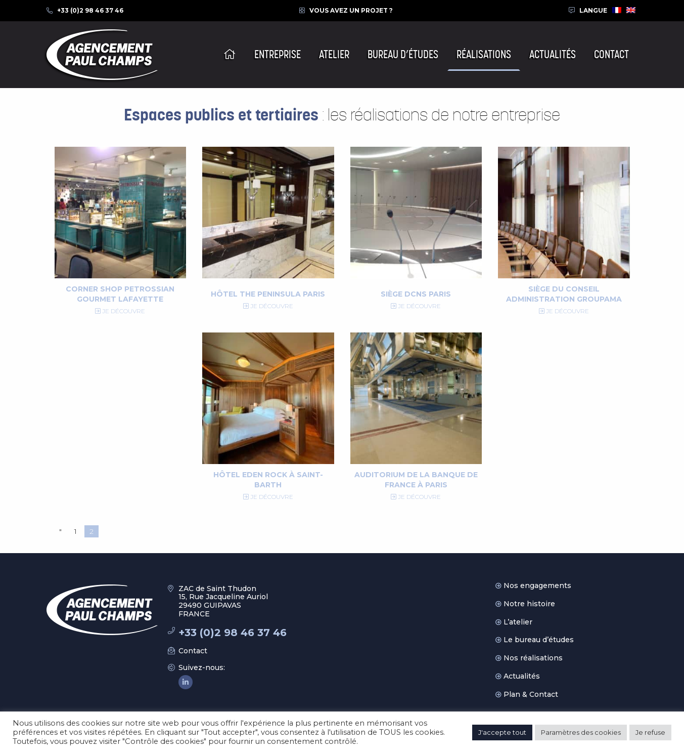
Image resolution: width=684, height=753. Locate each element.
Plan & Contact (531, 694)
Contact (192, 650)
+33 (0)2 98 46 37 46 (90, 10)
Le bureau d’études (539, 639)
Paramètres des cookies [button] (581, 732)
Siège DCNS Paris (416, 294)
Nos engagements (537, 585)
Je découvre (120, 311)
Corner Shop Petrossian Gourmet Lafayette (120, 294)
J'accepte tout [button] (502, 732)
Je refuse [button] (650, 732)
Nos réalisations (533, 657)
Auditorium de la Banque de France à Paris (416, 479)
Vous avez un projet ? (351, 10)
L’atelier (518, 621)
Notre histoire (529, 603)
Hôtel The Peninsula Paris (268, 294)
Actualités (522, 676)
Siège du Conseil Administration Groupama (564, 294)
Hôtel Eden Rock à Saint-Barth (268, 479)
